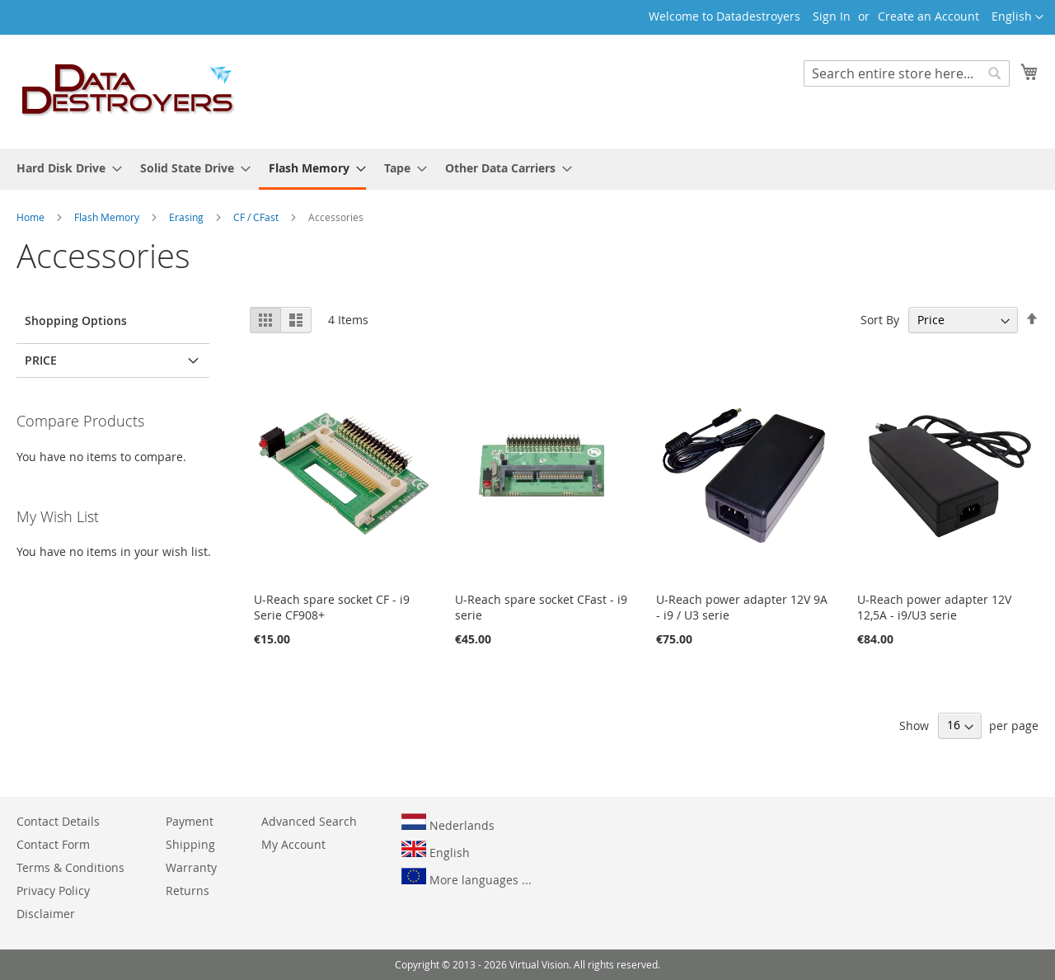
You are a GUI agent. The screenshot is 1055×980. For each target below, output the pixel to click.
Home (31, 217)
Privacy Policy (53, 890)
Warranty (191, 867)
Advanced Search (309, 821)
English (435, 850)
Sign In (832, 16)
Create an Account (928, 16)
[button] (1017, 17)
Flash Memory (108, 217)
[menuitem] (64, 167)
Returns (187, 890)
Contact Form (53, 844)
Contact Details (58, 821)
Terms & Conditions (70, 867)
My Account (293, 844)
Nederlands (448, 823)
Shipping (190, 844)
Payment (189, 821)
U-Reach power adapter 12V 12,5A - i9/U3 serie (934, 607)
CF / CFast (257, 217)
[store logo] (128, 91)
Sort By (879, 319)
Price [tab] (41, 360)
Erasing (187, 217)
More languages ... (466, 878)
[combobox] (907, 73)
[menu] (527, 169)
